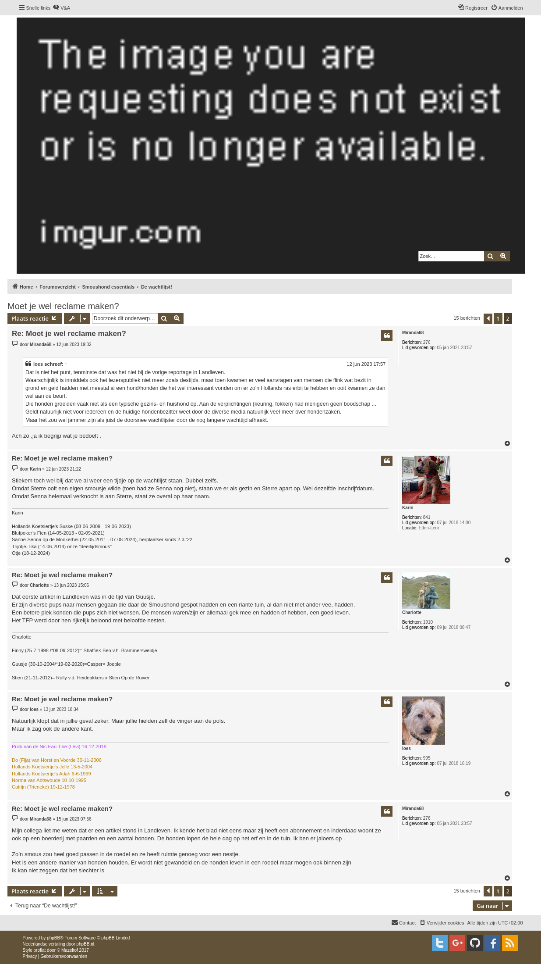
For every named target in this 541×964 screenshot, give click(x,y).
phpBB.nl (85, 944)
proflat (40, 950)
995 (427, 758)
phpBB (53, 937)
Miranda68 (413, 332)
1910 (428, 622)
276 (427, 342)
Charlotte (411, 612)
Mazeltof (69, 950)
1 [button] (497, 318)
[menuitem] (61, 8)
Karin (408, 507)
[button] (488, 319)
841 (427, 517)
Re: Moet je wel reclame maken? (69, 333)
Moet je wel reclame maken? (63, 306)
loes (38, 364)
